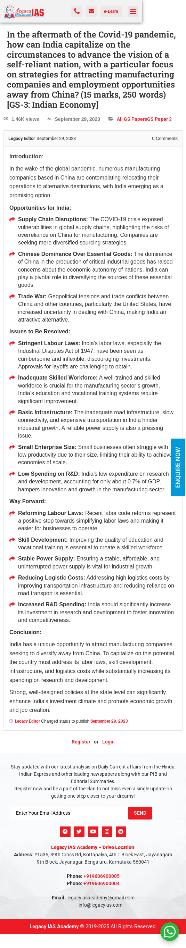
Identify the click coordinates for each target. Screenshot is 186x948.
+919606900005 (101, 876)
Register (81, 742)
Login (108, 742)
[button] (133, 11)
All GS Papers (132, 119)
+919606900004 (101, 883)
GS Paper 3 (159, 119)
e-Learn (111, 11)
